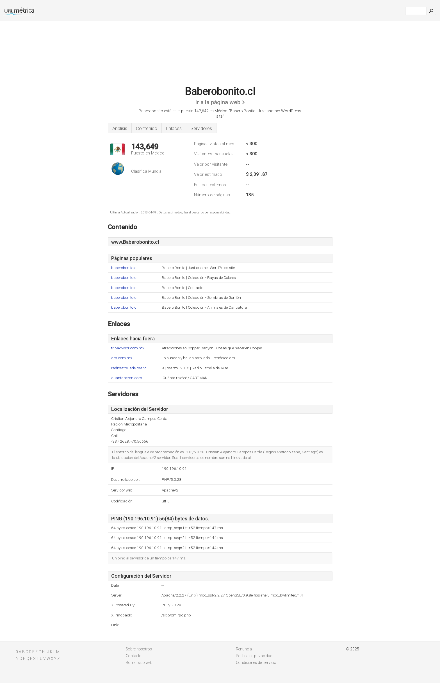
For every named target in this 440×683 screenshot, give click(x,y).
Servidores (201, 128)
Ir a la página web (217, 102)
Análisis (119, 128)
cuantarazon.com (126, 378)
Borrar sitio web (139, 662)
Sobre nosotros (139, 649)
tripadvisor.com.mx (127, 348)
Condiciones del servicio (256, 662)
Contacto (134, 656)
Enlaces (174, 128)
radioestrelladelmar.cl (129, 368)
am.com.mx (121, 358)
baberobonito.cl (124, 268)
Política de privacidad (254, 656)
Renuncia (244, 649)
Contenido (146, 128)
